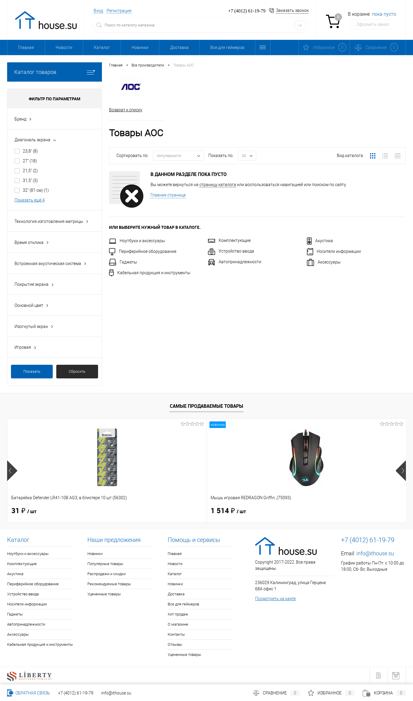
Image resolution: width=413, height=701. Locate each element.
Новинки (140, 47)
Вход (98, 10)
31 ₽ (23, 511)
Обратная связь (28, 693)
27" (30, 160)
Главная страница (168, 195)
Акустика (320, 240)
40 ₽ (223, 511)
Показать (31, 371)
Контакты (176, 634)
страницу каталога (217, 184)
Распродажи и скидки (106, 574)
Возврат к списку (125, 109)
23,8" (30, 151)
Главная (26, 47)
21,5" (30, 170)
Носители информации (334, 251)
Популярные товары (105, 564)
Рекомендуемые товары (109, 584)
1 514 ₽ (128, 511)
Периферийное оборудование (142, 251)
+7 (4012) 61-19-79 (75, 693)
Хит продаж (178, 614)
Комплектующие (229, 240)
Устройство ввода (231, 251)
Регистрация (119, 10)
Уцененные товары (104, 594)
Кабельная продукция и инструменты (150, 272)
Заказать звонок (292, 10)
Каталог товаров (54, 72)
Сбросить (77, 371)
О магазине (178, 624)
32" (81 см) (36, 190)
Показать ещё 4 (30, 200)
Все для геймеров (227, 47)
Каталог (102, 47)
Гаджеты (123, 262)
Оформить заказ (373, 24)
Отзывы (175, 644)
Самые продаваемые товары (206, 406)
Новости (64, 47)
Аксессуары (324, 262)
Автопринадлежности (234, 261)
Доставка (179, 47)
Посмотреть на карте (275, 598)
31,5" (30, 180)
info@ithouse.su (375, 553)
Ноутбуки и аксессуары (137, 240)
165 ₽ (325, 511)
